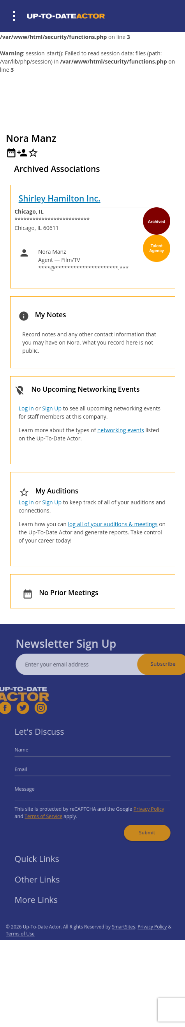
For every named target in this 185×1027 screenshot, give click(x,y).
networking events (120, 430)
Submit (140, 826)
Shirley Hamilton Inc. (59, 198)
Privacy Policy (141, 805)
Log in (26, 408)
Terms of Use (20, 945)
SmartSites (123, 938)
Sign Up (52, 408)
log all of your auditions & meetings (112, 524)
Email (30, 771)
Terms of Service (50, 812)
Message (33, 788)
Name (31, 754)
